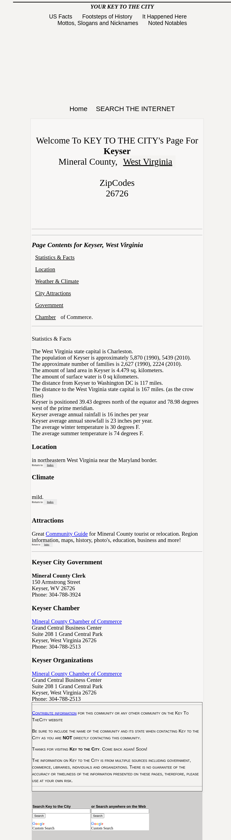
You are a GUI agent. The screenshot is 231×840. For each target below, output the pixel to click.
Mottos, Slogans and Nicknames (98, 23)
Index (50, 465)
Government (49, 305)
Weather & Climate (57, 281)
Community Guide (67, 534)
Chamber (45, 317)
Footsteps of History (108, 16)
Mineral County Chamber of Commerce (77, 621)
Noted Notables (167, 23)
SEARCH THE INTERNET (135, 108)
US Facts (61, 16)
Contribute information (54, 712)
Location (45, 269)
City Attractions (53, 293)
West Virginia (147, 162)
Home (78, 108)
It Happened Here (165, 16)
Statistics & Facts (55, 257)
